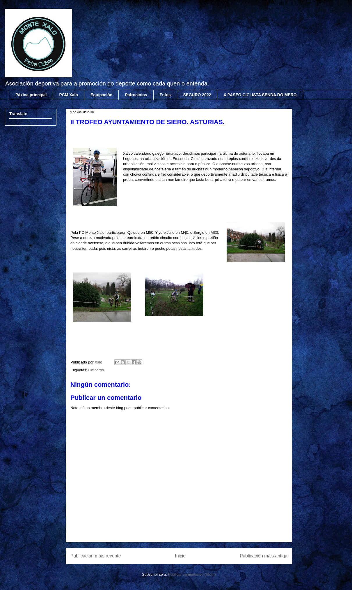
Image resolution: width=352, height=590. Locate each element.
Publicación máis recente (95, 555)
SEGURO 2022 (197, 94)
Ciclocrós (96, 370)
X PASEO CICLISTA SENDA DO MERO (259, 94)
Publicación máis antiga (263, 555)
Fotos (165, 94)
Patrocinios (136, 94)
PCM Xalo (68, 94)
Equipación (101, 94)
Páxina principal (31, 94)
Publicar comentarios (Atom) (192, 574)
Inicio (180, 555)
